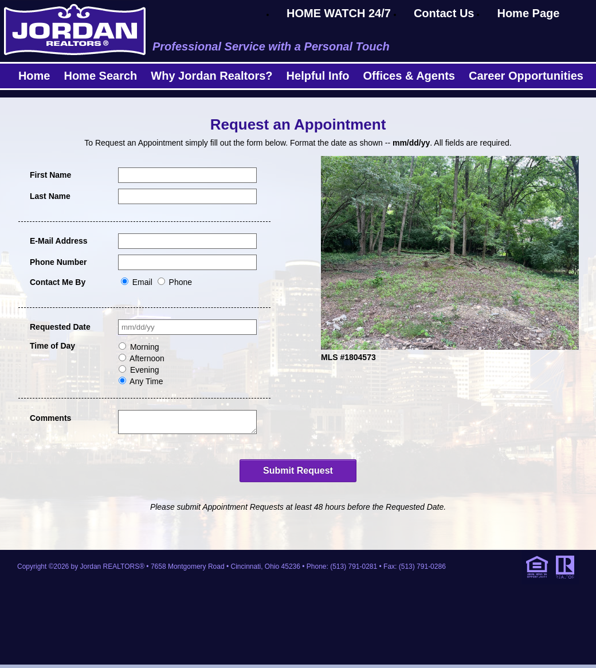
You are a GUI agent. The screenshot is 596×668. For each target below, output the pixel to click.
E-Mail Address (59, 240)
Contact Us (444, 13)
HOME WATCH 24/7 (339, 13)
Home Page (528, 13)
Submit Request (298, 474)
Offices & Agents (409, 75)
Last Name (50, 196)
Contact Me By (57, 282)
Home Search (100, 75)
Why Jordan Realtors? (211, 75)
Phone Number (58, 262)
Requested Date (60, 326)
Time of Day (52, 345)
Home (34, 75)
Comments (50, 418)
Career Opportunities (526, 75)
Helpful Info (318, 75)
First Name (50, 174)
